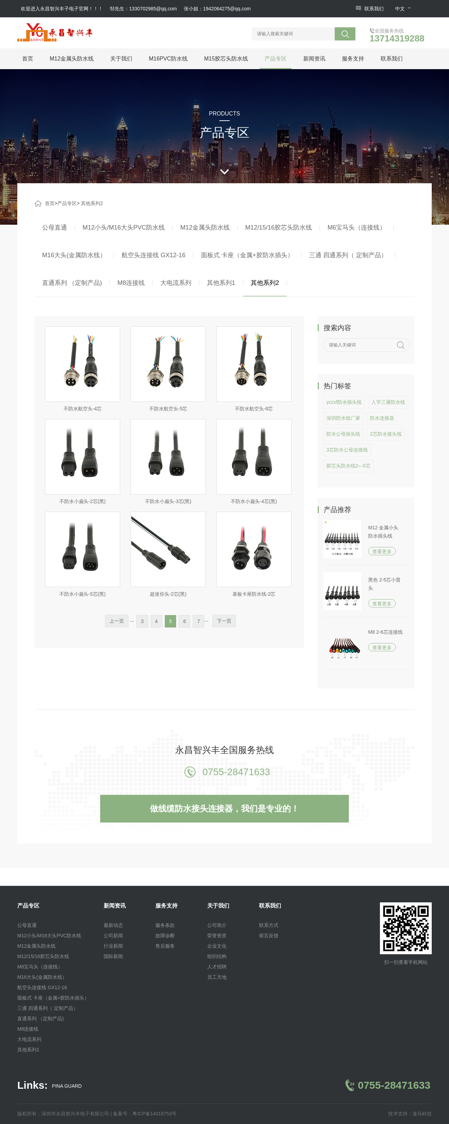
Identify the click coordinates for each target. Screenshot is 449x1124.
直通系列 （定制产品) (72, 282)
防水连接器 (382, 418)
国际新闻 (113, 956)
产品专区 (276, 59)
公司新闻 (113, 935)
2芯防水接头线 (386, 434)
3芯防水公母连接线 (347, 450)
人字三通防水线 (388, 402)
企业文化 (217, 946)
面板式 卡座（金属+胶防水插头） (247, 255)
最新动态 (113, 925)
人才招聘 (217, 966)
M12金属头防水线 (72, 59)
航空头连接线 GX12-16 (153, 255)
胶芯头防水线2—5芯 (348, 465)
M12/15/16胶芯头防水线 (278, 227)
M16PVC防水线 (168, 59)
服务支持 (353, 59)
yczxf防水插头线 (344, 402)
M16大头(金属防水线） (74, 255)
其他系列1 (221, 282)
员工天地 (217, 977)
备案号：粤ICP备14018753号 (144, 1113)
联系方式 (268, 925)
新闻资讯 (314, 59)
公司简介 (217, 925)
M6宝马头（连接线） (356, 227)
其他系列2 (92, 203)
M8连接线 (131, 282)
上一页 (116, 621)
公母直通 (54, 227)
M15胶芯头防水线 (226, 59)
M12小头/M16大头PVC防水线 (124, 227)
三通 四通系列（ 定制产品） (348, 255)
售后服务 (165, 946)
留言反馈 (268, 935)
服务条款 (165, 925)
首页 (27, 59)
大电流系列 (175, 282)
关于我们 (121, 59)
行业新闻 (113, 946)
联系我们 (374, 8)
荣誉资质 (217, 935)
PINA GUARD (67, 1086)
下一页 (224, 621)
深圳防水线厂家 (343, 418)
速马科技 (422, 1113)
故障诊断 (165, 935)
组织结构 (217, 956)
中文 (403, 8)
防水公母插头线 (343, 434)
